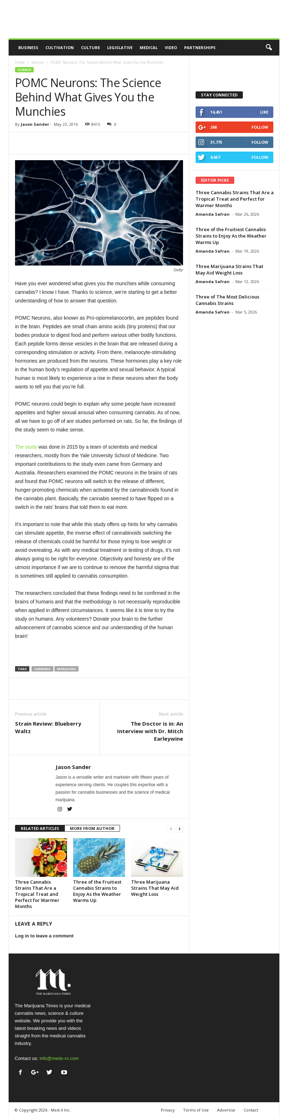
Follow (259, 127)
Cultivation (59, 47)
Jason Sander (35, 124)
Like (264, 112)
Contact (251, 1110)
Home (20, 62)
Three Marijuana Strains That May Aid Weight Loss (155, 888)
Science (38, 62)
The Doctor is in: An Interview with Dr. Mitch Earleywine (150, 731)
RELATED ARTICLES (40, 828)
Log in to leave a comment (44, 935)
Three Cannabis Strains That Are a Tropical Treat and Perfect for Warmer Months (37, 894)
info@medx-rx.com (58, 1058)
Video (171, 47)
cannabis (42, 668)
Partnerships (200, 47)
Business (28, 47)
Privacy (168, 1110)
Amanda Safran (213, 214)
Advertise (226, 1110)
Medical (149, 47)
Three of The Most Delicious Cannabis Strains (227, 299)
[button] (269, 48)
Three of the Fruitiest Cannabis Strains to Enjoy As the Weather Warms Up (97, 891)
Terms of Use (196, 1110)
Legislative (120, 47)
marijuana (66, 668)
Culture (90, 47)
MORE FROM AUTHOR (92, 828)
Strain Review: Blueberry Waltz (48, 727)
